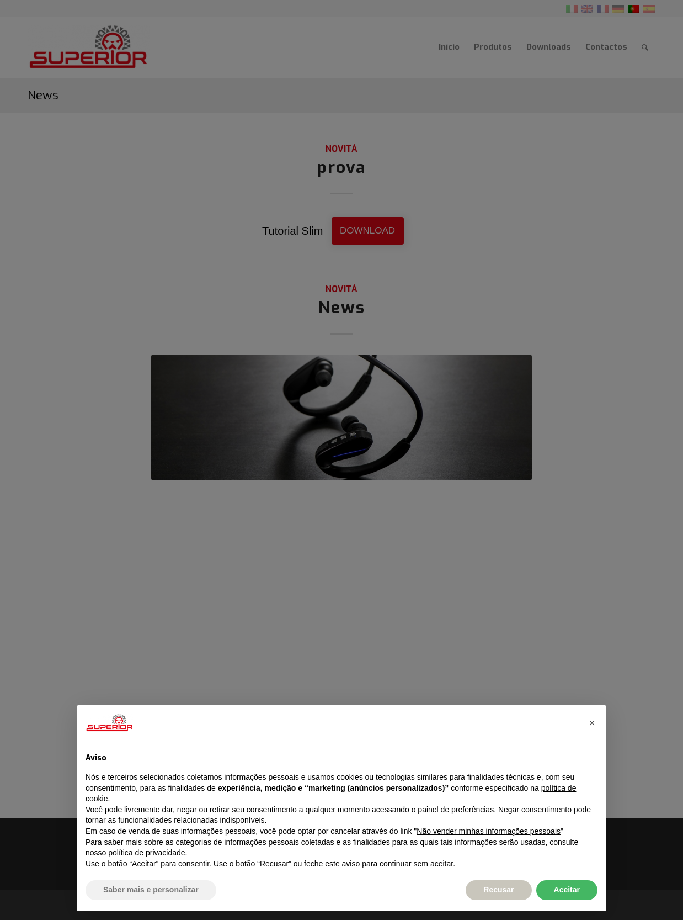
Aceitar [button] (567, 889)
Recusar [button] (498, 889)
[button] (592, 723)
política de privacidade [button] (146, 852)
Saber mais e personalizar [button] (151, 889)
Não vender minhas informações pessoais (489, 831)
